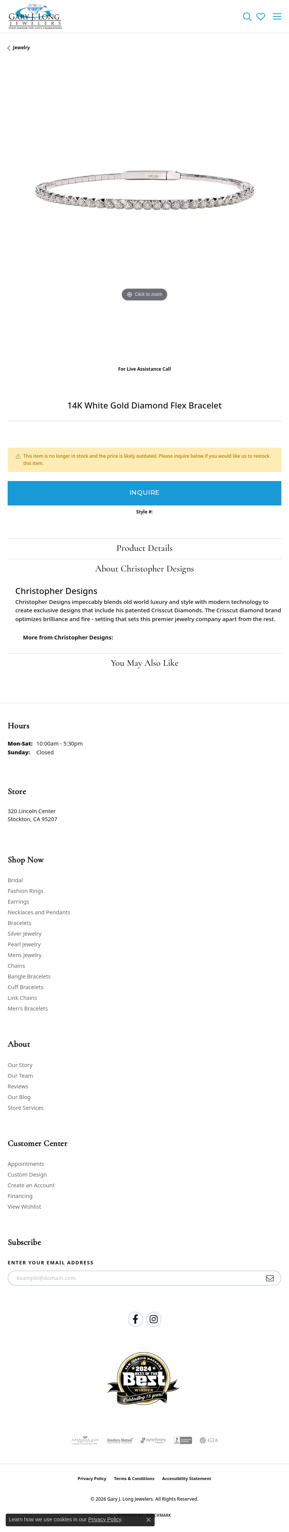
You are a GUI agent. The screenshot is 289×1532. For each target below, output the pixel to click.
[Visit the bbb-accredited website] (183, 1440)
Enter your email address (51, 1262)
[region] (144, 211)
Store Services (26, 1107)
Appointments (26, 1163)
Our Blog (19, 1097)
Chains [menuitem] (16, 965)
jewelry (21, 47)
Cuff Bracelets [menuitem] (26, 987)
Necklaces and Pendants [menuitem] (39, 912)
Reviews (18, 1086)
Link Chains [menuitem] (22, 997)
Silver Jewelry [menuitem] (25, 933)
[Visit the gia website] (209, 1440)
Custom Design (27, 1174)
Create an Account (31, 1185)
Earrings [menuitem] (18, 901)
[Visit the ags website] (85, 1440)
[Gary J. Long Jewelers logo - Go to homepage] (35, 16)
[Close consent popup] (148, 1519)
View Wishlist (24, 1206)
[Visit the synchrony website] (153, 1440)
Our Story (20, 1065)
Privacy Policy (92, 1478)
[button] (247, 16)
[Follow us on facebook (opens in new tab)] (135, 1319)
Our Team (20, 1075)
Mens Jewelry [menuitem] (25, 955)
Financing (20, 1195)
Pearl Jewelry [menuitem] (24, 944)
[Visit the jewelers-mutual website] (120, 1440)
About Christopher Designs (144, 569)
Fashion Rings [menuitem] (26, 890)
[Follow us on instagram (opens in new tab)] (153, 1319)
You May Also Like (145, 663)
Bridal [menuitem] (15, 880)
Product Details (144, 548)
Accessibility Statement (187, 1478)
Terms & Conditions (134, 1478)
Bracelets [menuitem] (19, 923)
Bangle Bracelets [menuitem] (29, 976)
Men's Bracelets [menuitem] (28, 1008)
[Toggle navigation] (277, 16)
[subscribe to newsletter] (270, 1278)
